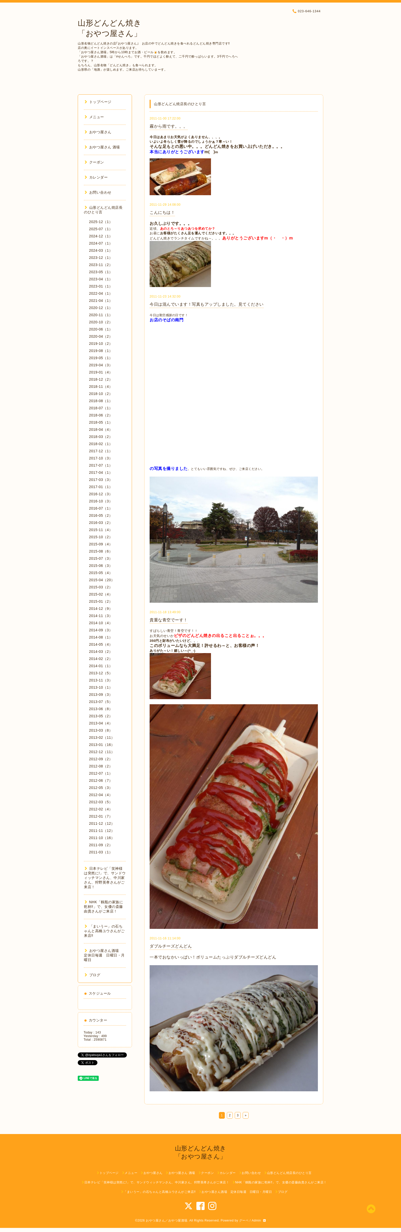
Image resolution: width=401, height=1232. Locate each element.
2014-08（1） (101, 637)
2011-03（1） (101, 852)
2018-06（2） (101, 415)
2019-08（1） (101, 351)
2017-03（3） (101, 480)
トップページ (98, 102)
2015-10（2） (101, 537)
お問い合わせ (98, 192)
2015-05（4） (101, 573)
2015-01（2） (101, 601)
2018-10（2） (101, 394)
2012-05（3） (101, 788)
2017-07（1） (101, 465)
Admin (256, 1220)
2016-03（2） (101, 523)
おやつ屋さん (98, 132)
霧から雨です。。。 (169, 126)
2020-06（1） (101, 329)
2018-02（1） (101, 444)
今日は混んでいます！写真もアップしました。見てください (207, 304)
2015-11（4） (101, 530)
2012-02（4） (101, 809)
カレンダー (96, 177)
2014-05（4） (101, 644)
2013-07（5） (101, 702)
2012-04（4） (101, 795)
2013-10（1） (101, 687)
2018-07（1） (101, 408)
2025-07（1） (101, 229)
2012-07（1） (101, 773)
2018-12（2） (101, 379)
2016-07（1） (101, 508)
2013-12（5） (101, 673)
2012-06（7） (101, 780)
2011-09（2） (101, 845)
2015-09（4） (101, 544)
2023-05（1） (101, 272)
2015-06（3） (101, 566)
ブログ (92, 975)
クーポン (94, 162)
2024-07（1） (101, 243)
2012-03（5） (101, 802)
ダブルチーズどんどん (171, 946)
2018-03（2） (101, 437)
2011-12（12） (102, 823)
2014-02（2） (101, 659)
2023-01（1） (101, 286)
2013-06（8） (101, 709)
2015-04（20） (102, 580)
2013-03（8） (101, 730)
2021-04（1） (101, 301)
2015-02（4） (101, 594)
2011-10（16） (102, 838)
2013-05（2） (101, 716)
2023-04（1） (101, 279)
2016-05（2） (101, 515)
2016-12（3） (101, 494)
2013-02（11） (102, 737)
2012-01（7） (101, 816)
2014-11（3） (101, 616)
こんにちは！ (162, 212)
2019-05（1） (101, 358)
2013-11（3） (101, 680)
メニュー (94, 117)
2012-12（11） (102, 752)
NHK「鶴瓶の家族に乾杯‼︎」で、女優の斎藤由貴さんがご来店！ (103, 906)
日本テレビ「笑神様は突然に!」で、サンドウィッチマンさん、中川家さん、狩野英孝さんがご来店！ (105, 877)
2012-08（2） (101, 766)
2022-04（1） (101, 293)
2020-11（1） (101, 315)
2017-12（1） (101, 451)
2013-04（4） (101, 723)
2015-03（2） (101, 587)
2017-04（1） (101, 472)
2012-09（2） (101, 759)
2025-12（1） (101, 222)
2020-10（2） (101, 322)
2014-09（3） (101, 630)
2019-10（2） (101, 344)
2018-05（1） (101, 422)
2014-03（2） (101, 652)
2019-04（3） (101, 365)
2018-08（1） (101, 401)
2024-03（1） (101, 250)
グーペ (244, 1220)
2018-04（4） (101, 429)
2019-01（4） (101, 372)
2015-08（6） (101, 551)
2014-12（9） (101, 609)
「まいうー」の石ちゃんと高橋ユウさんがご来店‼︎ (104, 931)
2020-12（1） (101, 308)
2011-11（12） (102, 831)
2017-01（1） (101, 487)
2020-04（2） (101, 336)
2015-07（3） (101, 558)
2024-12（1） (101, 236)
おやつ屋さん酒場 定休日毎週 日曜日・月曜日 (104, 955)
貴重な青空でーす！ (169, 620)
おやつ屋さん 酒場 (102, 147)
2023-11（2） (101, 265)
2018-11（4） (101, 386)
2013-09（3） (101, 694)
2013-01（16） (102, 745)
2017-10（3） (101, 458)
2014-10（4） (101, 623)
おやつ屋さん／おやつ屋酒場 (166, 1220)
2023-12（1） (101, 258)
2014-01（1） (101, 666)
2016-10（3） (101, 501)
